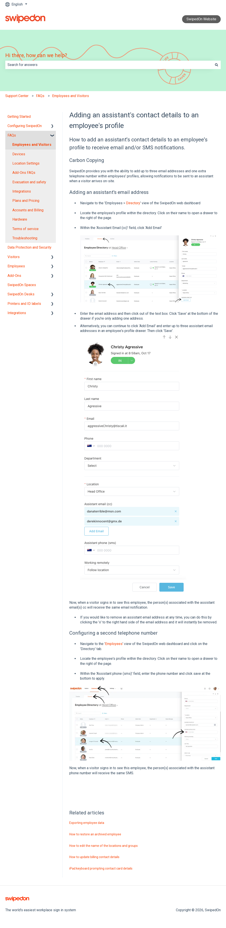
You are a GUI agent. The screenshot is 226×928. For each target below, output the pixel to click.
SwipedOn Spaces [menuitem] (22, 285)
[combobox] (108, 65)
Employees (113, 644)
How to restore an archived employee (95, 834)
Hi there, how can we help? (36, 55)
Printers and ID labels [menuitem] (24, 304)
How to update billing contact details (94, 857)
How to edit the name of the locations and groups (103, 845)
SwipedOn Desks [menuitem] (21, 294)
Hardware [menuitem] (19, 219)
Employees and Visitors (70, 96)
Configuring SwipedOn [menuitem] (25, 126)
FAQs (40, 96)
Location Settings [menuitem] (26, 163)
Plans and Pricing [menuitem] (25, 201)
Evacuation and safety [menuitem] (29, 182)
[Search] (216, 65)
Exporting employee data (86, 823)
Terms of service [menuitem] (25, 229)
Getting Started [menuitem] (19, 116)
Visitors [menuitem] (14, 257)
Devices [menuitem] (18, 154)
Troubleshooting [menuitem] (24, 238)
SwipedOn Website (201, 19)
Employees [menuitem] (16, 266)
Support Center (16, 96)
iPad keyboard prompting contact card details (100, 868)
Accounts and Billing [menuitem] (27, 210)
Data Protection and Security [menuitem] (29, 247)
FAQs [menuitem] (12, 135)
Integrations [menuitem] (21, 191)
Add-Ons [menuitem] (14, 276)
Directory (133, 203)
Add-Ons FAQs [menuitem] (23, 173)
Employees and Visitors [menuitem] (31, 144)
